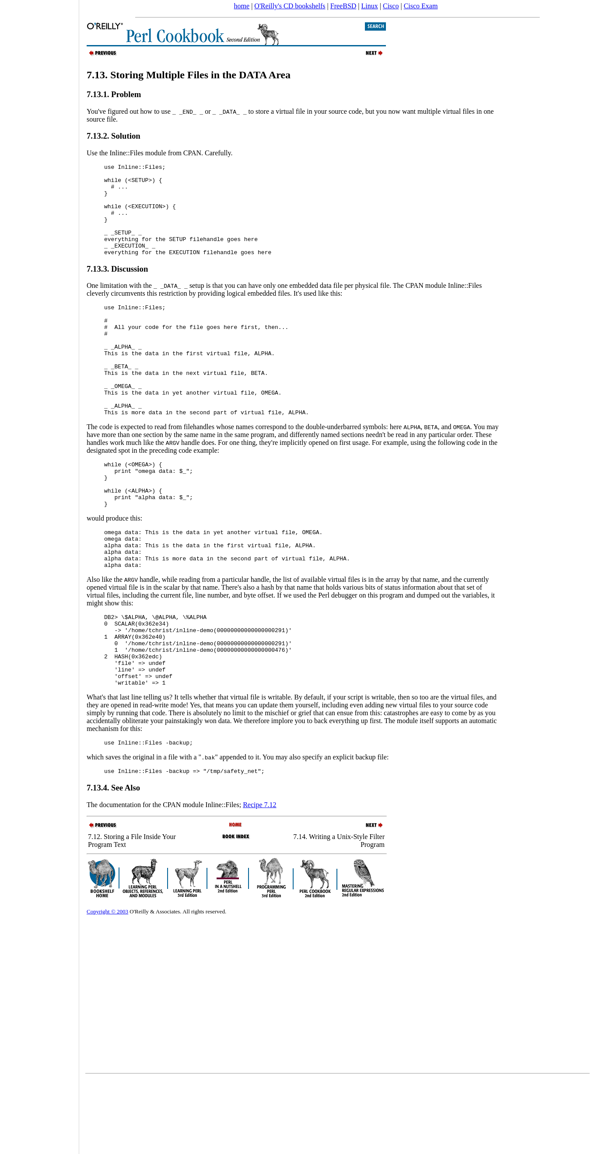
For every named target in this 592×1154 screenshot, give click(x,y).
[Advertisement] (39, 574)
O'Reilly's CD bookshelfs (289, 6)
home (242, 6)
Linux (369, 6)
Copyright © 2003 (107, 986)
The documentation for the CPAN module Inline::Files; (165, 879)
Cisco (391, 6)
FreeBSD (343, 6)
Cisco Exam (421, 6)
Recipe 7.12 (259, 879)
